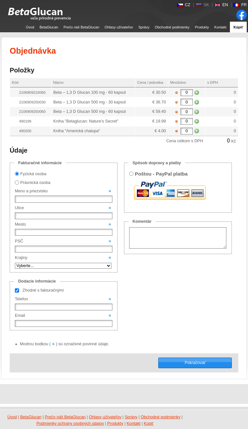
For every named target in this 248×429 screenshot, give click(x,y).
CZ (188, 5)
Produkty (202, 27)
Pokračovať (195, 362)
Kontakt (220, 27)
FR (244, 5)
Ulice (19, 208)
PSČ (19, 241)
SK (206, 5)
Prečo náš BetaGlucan (81, 27)
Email (20, 315)
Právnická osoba (35, 182)
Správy (143, 27)
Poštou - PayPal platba (161, 174)
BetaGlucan (48, 27)
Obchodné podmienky (172, 27)
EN (225, 5)
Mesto (20, 224)
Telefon (21, 299)
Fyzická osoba (33, 174)
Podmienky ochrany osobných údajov (70, 423)
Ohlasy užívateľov (119, 27)
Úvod (30, 27)
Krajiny (21, 257)
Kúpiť (238, 27)
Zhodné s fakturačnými (43, 290)
